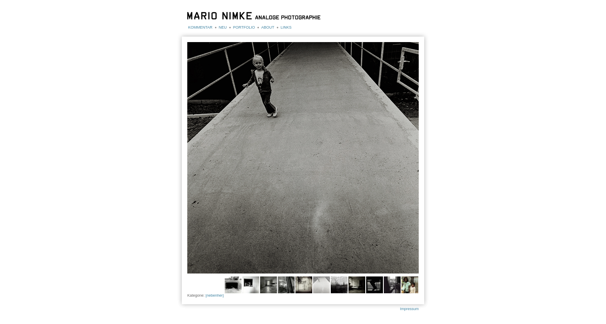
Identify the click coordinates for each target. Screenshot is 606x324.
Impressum (409, 309)
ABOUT (267, 27)
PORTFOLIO (244, 27)
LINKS (286, 27)
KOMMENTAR (200, 27)
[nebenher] (215, 295)
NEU (223, 27)
